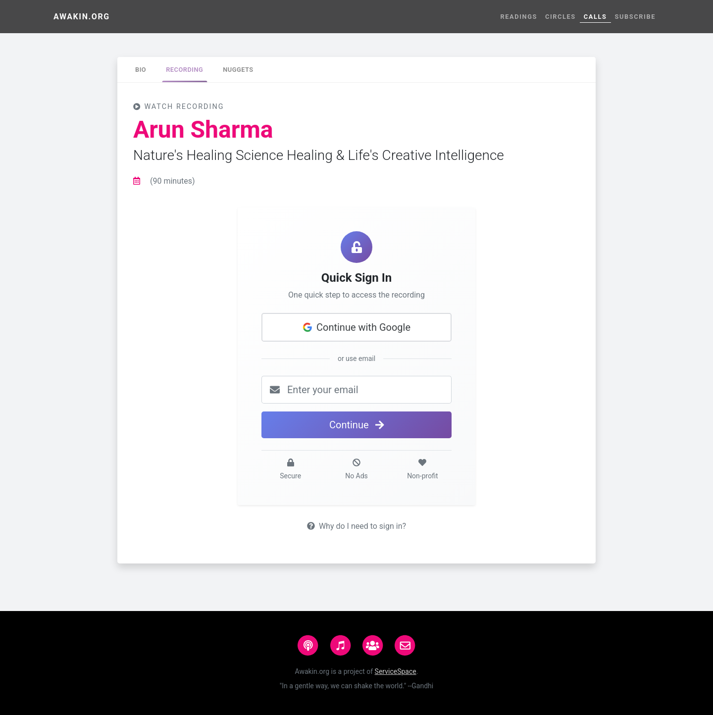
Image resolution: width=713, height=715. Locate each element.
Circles (560, 16)
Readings (518, 16)
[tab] (140, 69)
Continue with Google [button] (356, 327)
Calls (595, 16)
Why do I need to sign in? (356, 526)
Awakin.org (81, 16)
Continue (356, 425)
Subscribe (635, 16)
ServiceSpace (395, 671)
